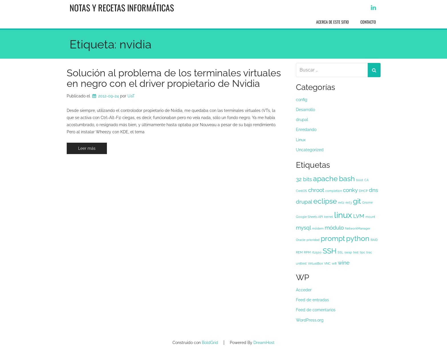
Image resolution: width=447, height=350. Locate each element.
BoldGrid (210, 342)
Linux (301, 140)
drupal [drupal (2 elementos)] (304, 201)
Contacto (368, 22)
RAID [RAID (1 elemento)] (374, 239)
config (301, 99)
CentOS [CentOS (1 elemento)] (301, 191)
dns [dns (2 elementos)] (373, 190)
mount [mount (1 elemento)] (370, 216)
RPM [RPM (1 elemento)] (307, 252)
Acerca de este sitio (332, 22)
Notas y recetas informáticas (122, 7)
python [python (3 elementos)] (357, 238)
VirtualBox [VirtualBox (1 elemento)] (315, 263)
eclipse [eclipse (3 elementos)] (325, 201)
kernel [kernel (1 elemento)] (328, 216)
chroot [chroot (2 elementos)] (316, 190)
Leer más (87, 148)
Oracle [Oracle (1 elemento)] (300, 239)
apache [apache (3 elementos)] (325, 179)
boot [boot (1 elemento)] (359, 180)
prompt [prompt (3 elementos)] (333, 238)
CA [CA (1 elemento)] (366, 180)
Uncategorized (310, 150)
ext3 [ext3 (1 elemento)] (349, 202)
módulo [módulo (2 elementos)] (334, 227)
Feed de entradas (312, 300)
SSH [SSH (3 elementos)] (329, 251)
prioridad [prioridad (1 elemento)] (313, 239)
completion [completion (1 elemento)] (333, 191)
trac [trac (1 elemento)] (369, 252)
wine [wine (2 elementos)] (344, 262)
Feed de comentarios (316, 310)
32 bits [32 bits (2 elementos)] (304, 179)
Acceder (304, 290)
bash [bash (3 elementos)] (347, 179)
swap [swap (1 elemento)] (348, 252)
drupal (302, 119)
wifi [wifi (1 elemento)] (334, 263)
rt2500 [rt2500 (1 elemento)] (317, 252)
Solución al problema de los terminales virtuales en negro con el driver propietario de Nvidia (174, 78)
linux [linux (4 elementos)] (343, 215)
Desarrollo (305, 109)
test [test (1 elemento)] (356, 252)
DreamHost (264, 342)
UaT (131, 96)
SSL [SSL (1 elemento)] (340, 252)
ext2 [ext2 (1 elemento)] (341, 202)
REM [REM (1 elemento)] (299, 252)
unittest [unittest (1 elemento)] (301, 263)
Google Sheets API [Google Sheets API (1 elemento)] (309, 216)
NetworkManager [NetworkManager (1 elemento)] (357, 228)
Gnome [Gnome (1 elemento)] (367, 202)
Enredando (306, 129)
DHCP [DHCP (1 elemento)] (363, 191)
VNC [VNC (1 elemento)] (327, 263)
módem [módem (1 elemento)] (318, 228)
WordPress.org (310, 320)
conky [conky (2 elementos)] (350, 190)
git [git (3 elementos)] (357, 201)
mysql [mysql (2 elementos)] (303, 227)
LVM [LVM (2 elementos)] (358, 216)
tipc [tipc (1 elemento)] (362, 252)
